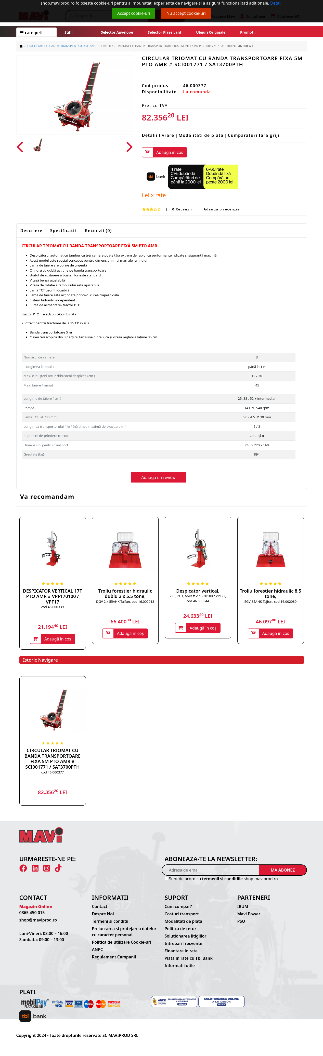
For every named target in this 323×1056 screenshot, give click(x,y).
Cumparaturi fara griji (253, 135)
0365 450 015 (32, 913)
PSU (241, 922)
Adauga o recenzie (222, 209)
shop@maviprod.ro (38, 920)
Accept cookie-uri (133, 13)
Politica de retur (181, 929)
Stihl (68, 32)
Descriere (31, 231)
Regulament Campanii (114, 957)
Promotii (247, 32)
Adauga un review (158, 477)
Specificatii (63, 231)
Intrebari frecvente (183, 944)
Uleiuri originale (210, 32)
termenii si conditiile (222, 879)
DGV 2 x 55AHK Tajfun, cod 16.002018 (125, 601)
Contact (100, 907)
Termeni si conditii (110, 922)
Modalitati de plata (201, 135)
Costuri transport (182, 914)
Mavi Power (249, 914)
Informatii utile (180, 966)
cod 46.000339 (52, 607)
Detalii (276, 3)
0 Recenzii (182, 209)
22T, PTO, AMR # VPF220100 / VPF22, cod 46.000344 (198, 599)
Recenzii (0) (98, 231)
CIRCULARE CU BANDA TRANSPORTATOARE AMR (61, 46)
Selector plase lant (165, 32)
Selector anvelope (117, 32)
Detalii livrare (158, 135)
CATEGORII (31, 32)
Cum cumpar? (178, 907)
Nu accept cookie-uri (186, 13)
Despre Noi (103, 914)
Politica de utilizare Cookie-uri (121, 942)
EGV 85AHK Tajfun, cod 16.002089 (270, 601)
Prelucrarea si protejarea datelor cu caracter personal (124, 932)
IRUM (242, 907)
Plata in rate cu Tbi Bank (189, 958)
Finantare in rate (181, 951)
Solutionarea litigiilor (185, 936)
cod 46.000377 (52, 772)
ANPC (97, 950)
